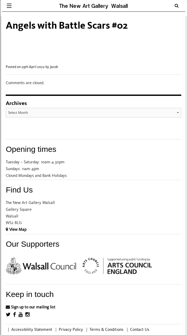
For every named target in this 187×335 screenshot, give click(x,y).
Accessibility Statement (31, 329)
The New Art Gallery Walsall (93, 6)
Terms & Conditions (107, 329)
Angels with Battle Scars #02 (67, 25)
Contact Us (139, 329)
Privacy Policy (71, 329)
